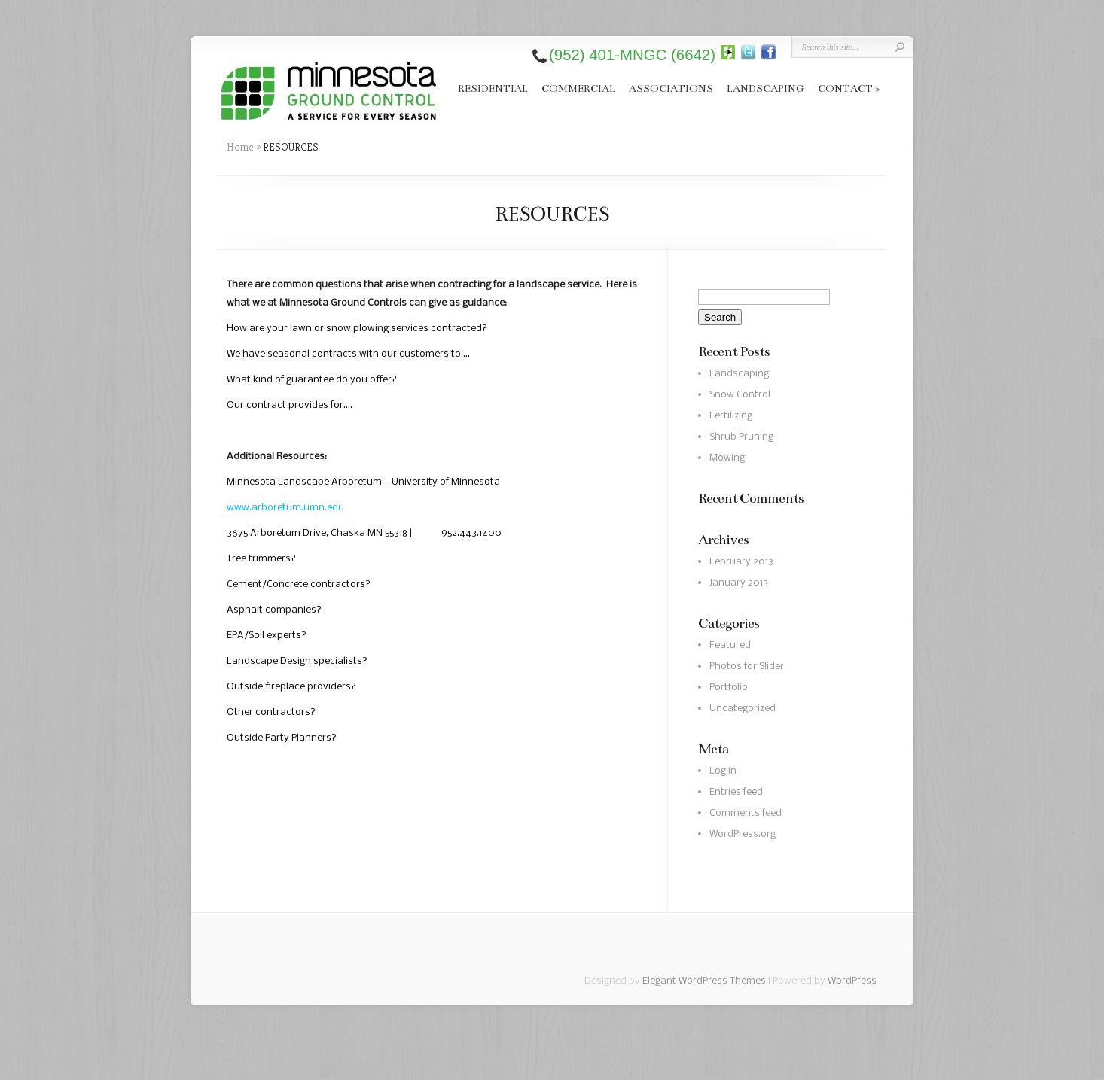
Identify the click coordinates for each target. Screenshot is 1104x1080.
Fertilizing (730, 416)
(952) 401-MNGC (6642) (632, 55)
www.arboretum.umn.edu (285, 508)
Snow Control (739, 395)
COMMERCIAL (578, 88)
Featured (730, 645)
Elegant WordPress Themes (704, 981)
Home (240, 147)
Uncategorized (742, 708)
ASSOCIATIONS (671, 88)
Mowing (727, 458)
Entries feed (736, 792)
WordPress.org (742, 834)
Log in (723, 771)
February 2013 (741, 562)
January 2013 (738, 583)
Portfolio (728, 687)
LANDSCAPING (765, 88)
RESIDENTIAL (493, 88)
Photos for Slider (746, 666)
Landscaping (739, 374)
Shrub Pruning (741, 437)
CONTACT (849, 88)
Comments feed (745, 813)
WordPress (852, 981)
